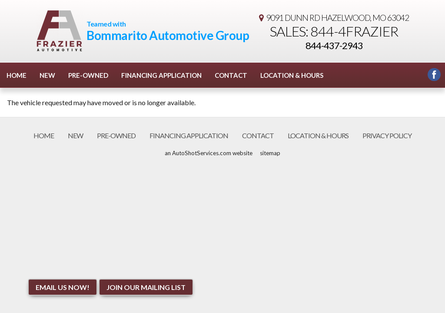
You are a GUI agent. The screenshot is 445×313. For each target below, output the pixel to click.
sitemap (270, 153)
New (47, 75)
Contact (231, 75)
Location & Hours (291, 75)
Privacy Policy (387, 135)
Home (17, 75)
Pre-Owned (88, 75)
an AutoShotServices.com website (208, 153)
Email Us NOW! (63, 287)
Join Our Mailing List (146, 287)
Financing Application (161, 75)
